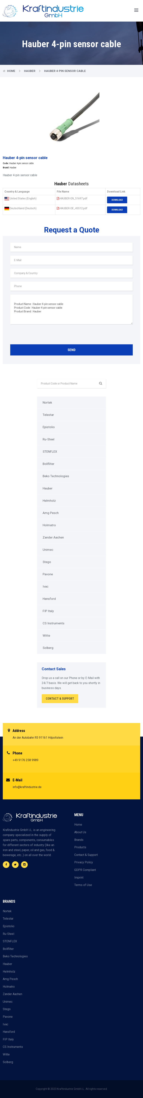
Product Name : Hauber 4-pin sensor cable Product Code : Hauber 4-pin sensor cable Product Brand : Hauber (71, 309)
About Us (80, 832)
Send (71, 350)
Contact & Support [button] (60, 698)
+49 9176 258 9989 (25, 760)
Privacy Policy (83, 862)
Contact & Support (86, 855)
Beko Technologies (56, 476)
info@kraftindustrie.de (27, 787)
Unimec (48, 550)
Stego (47, 562)
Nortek (47, 402)
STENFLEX (50, 451)
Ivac (45, 586)
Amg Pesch (51, 513)
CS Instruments (53, 623)
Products (80, 847)
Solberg (48, 648)
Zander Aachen (53, 537)
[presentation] (38, 335)
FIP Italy (48, 611)
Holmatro (49, 525)
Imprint (78, 877)
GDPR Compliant (85, 870)
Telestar (48, 415)
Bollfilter (48, 464)
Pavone (48, 574)
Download (117, 200)
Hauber (30, 71)
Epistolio (49, 427)
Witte (46, 635)
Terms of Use (83, 885)
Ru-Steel (48, 439)
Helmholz (49, 500)
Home (11, 71)
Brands (78, 840)
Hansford (49, 599)
